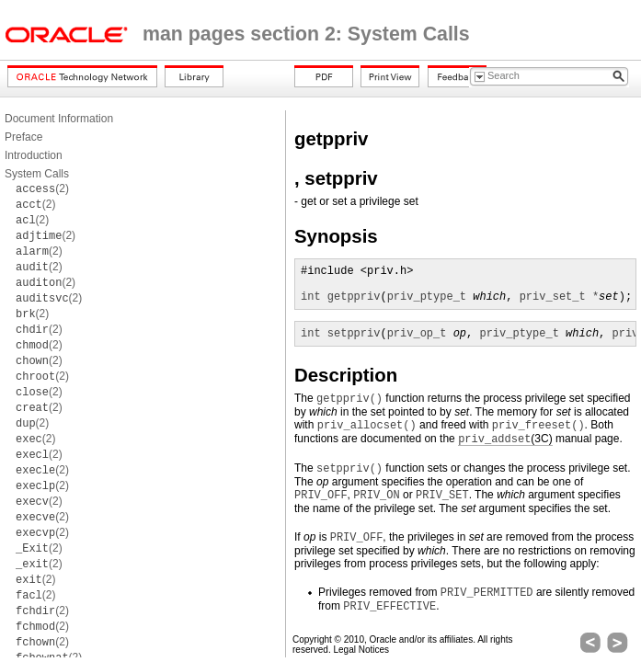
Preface (23, 137)
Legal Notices (361, 650)
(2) (42, 188)
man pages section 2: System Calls (306, 34)
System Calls (37, 173)
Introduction (34, 155)
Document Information (59, 118)
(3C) (505, 439)
